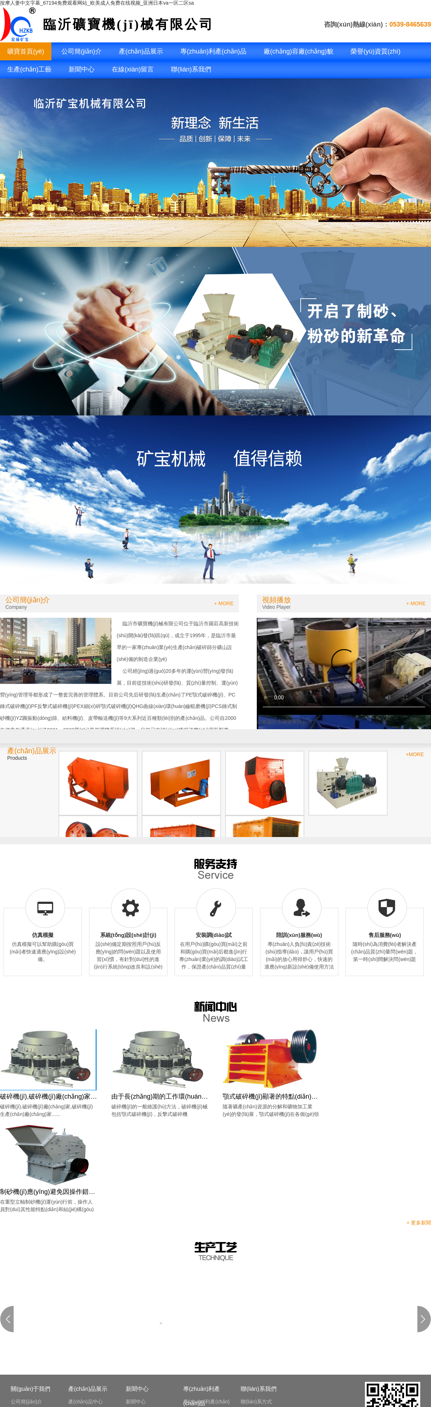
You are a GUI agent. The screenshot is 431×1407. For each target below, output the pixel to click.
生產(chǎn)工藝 (29, 69)
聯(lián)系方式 (256, 1401)
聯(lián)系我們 (191, 69)
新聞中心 (81, 69)
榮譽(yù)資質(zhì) (375, 51)
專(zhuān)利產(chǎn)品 (213, 51)
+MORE (415, 754)
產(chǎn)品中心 (85, 1401)
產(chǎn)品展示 (141, 51)
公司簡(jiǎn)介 (81, 51)
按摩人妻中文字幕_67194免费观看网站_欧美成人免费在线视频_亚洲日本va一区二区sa (97, 3)
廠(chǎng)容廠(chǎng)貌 (298, 51)
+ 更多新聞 (419, 1223)
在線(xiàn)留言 (133, 69)
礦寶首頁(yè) (25, 51)
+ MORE (223, 603)
